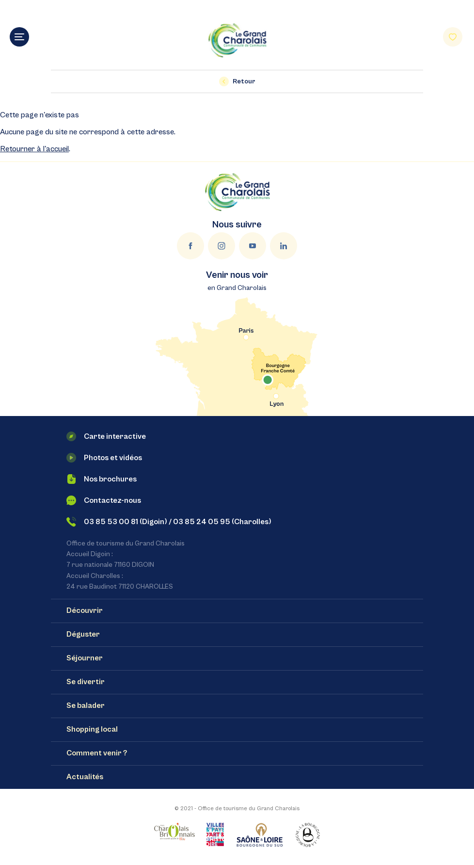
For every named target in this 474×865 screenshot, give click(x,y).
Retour (237, 81)
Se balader (85, 705)
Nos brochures (101, 479)
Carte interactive (106, 436)
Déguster (83, 634)
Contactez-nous (103, 500)
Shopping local (92, 729)
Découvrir (84, 610)
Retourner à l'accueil (34, 148)
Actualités (84, 776)
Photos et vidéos (104, 458)
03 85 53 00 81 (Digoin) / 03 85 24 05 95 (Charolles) (168, 522)
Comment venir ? (96, 753)
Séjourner (84, 658)
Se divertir (85, 681)
